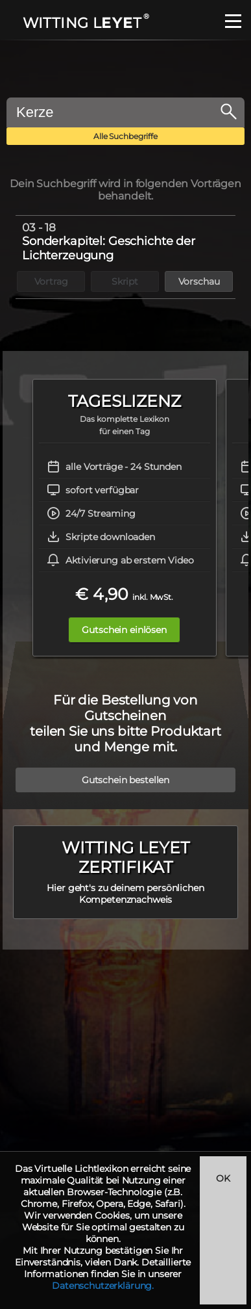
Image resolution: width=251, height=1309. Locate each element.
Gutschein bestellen (125, 780)
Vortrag (51, 281)
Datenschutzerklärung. (103, 1285)
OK (223, 1178)
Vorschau (199, 281)
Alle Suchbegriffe (125, 136)
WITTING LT (85, 23)
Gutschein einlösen (124, 630)
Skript (125, 281)
